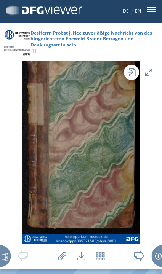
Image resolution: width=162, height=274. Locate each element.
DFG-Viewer (44, 10)
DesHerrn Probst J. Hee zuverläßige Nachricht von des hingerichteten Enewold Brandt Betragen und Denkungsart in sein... (91, 39)
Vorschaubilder (100, 256)
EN (138, 11)
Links (62, 256)
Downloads (81, 256)
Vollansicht (148, 72)
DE (126, 11)
